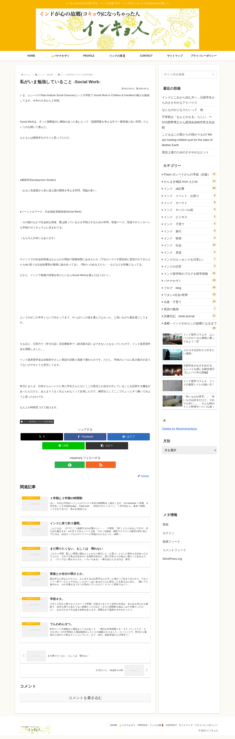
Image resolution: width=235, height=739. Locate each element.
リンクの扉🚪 (152, 728)
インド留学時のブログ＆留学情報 (37, 422)
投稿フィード (171, 541)
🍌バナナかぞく (120, 728)
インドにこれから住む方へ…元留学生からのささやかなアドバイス (188, 100)
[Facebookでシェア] (85, 436)
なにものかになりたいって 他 (182, 109)
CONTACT (168, 728)
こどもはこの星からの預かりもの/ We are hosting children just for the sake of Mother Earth (187, 140)
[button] (107, 445)
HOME (105, 728)
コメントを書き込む (85, 701)
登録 (165, 524)
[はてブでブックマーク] (128, 436)
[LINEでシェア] (63, 445)
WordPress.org (172, 558)
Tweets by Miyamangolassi (179, 428)
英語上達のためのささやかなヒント (185, 152)
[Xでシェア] (42, 436)
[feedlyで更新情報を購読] (81, 464)
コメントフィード (174, 550)
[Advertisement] (189, 482)
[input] (189, 74)
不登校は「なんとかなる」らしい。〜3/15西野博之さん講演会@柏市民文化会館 (188, 122)
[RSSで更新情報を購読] (89, 464)
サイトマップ (184, 728)
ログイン (168, 533)
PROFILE (136, 728)
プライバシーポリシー (205, 728)
